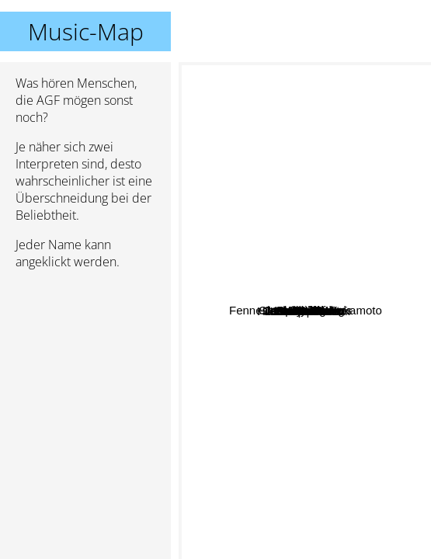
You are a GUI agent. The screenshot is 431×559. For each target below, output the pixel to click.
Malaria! (241, 434)
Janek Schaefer (275, 303)
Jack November (327, 271)
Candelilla (341, 306)
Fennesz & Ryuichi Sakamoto (271, 282)
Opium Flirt (237, 297)
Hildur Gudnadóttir (273, 359)
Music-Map (86, 31)
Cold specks (349, 342)
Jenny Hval (263, 130)
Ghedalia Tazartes (368, 324)
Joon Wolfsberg (337, 258)
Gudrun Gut (336, 393)
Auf (372, 373)
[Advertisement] (85, 364)
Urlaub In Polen (328, 356)
